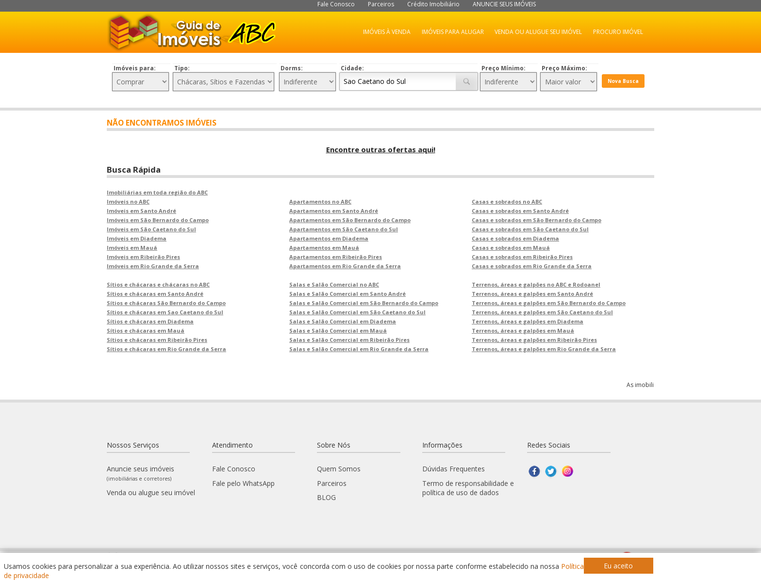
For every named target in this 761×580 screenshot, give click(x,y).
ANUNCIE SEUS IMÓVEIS (504, 4)
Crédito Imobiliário (433, 4)
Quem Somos (339, 468)
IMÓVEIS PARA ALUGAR (453, 32)
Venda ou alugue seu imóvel (151, 492)
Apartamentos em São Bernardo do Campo (350, 220)
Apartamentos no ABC (320, 201)
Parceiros (381, 4)
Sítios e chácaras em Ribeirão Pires (157, 339)
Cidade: (352, 68)
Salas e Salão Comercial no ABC (334, 284)
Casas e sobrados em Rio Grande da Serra (532, 266)
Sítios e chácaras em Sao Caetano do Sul (165, 312)
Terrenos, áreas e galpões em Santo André (532, 293)
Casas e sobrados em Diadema (515, 238)
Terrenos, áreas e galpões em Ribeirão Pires (534, 339)
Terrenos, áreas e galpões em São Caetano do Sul (542, 312)
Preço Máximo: (564, 68)
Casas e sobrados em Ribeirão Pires (522, 256)
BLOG (326, 497)
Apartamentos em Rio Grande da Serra (345, 266)
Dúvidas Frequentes (453, 468)
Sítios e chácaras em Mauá (145, 330)
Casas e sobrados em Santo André (520, 210)
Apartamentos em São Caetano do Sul (343, 229)
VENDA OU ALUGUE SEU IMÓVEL (538, 32)
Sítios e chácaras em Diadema (150, 321)
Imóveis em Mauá (132, 247)
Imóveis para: (135, 68)
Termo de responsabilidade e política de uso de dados (468, 488)
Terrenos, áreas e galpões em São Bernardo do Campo (549, 302)
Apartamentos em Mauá (324, 247)
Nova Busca (623, 81)
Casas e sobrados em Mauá (511, 247)
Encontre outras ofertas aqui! (380, 149)
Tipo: (182, 68)
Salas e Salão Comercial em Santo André (347, 293)
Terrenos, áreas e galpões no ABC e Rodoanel (536, 284)
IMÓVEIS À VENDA (387, 32)
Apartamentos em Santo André (333, 210)
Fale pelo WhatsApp (243, 483)
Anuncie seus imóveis (140, 473)
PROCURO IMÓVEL (618, 32)
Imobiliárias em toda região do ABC (157, 192)
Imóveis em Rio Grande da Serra (153, 266)
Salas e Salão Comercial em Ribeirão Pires (349, 339)
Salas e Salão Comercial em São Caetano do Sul (357, 312)
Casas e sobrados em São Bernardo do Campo (536, 220)
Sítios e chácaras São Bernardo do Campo (166, 302)
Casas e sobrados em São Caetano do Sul (530, 229)
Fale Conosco (336, 4)
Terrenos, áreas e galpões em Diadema (527, 321)
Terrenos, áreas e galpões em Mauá (523, 330)
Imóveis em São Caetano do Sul (151, 229)
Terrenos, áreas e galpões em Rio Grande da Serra (544, 349)
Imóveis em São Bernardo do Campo (158, 220)
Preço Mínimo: (503, 68)
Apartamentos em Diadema (328, 238)
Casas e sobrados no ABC (507, 201)
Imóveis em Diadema (136, 238)
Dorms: (292, 68)
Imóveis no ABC (128, 201)
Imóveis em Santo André (141, 210)
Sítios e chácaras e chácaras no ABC (158, 284)
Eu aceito (618, 565)
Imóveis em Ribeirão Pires (143, 256)
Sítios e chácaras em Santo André (155, 293)
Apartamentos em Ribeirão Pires (335, 256)
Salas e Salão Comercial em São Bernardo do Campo (363, 302)
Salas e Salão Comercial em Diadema (342, 321)
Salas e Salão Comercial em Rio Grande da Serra (359, 349)
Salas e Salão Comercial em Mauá (338, 330)
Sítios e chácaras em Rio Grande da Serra (166, 349)
